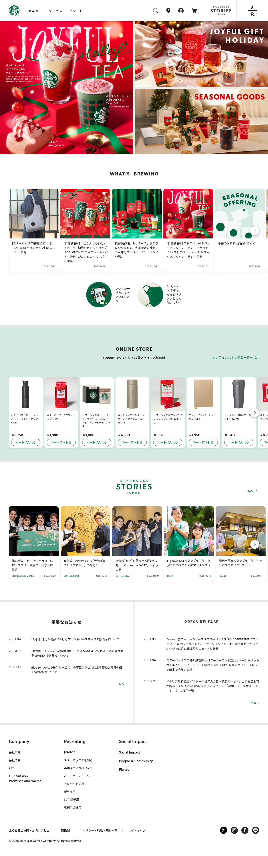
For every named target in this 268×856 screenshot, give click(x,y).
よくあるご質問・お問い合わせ (29, 830)
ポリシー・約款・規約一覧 (100, 830)
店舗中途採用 (72, 807)
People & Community (136, 761)
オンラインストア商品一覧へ (234, 357)
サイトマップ (136, 830)
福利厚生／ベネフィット (80, 768)
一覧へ (250, 490)
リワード (76, 10)
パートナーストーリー (78, 776)
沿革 (12, 768)
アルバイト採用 (74, 783)
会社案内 (14, 752)
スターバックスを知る (78, 760)
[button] (254, 230)
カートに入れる (26, 442)
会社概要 (14, 760)
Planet (124, 769)
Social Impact (129, 752)
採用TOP (69, 752)
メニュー (35, 10)
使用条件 (66, 830)
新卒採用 (69, 791)
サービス (56, 10)
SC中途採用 (71, 799)
